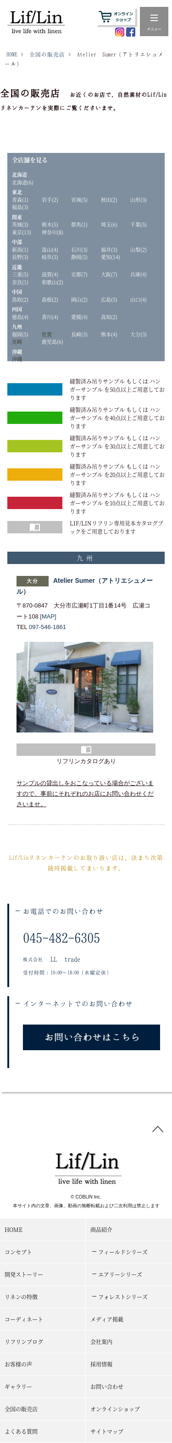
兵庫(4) (138, 274)
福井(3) (109, 249)
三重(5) (20, 274)
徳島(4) (20, 316)
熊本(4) (109, 334)
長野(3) (20, 256)
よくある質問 (21, 1431)
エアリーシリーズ (120, 1274)
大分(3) (138, 334)
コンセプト (18, 1252)
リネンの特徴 (21, 1297)
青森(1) (20, 199)
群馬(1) (79, 224)
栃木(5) (50, 224)
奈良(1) (20, 282)
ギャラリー (18, 1386)
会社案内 (101, 1341)
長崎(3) (79, 334)
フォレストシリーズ (123, 1297)
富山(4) (50, 249)
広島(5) (109, 299)
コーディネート (24, 1319)
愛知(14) (110, 256)
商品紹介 (101, 1229)
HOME (11, 54)
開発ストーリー (24, 1274)
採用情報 (101, 1364)
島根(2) (50, 299)
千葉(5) (138, 224)
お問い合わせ (106, 1386)
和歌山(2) (52, 282)
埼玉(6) (109, 224)
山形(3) (138, 199)
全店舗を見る (30, 159)
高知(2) (109, 316)
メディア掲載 (106, 1319)
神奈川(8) (52, 232)
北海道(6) (22, 182)
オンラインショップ (115, 1409)
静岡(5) (79, 256)
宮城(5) (79, 199)
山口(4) (138, 299)
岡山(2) (79, 299)
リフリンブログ (24, 1341)
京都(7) (79, 274)
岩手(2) (50, 199)
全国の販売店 (47, 54)
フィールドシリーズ (123, 1252)
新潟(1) (20, 249)
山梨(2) (138, 249)
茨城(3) (20, 224)
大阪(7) (109, 274)
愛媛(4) (79, 316)
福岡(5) (20, 334)
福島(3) (20, 207)
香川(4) (50, 316)
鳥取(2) (20, 299)
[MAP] (48, 616)
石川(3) (79, 249)
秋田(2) (109, 199)
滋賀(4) (50, 274)
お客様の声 (18, 1364)
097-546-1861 (47, 627)
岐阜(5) (50, 256)
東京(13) (21, 232)
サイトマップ (106, 1431)
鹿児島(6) (52, 341)
